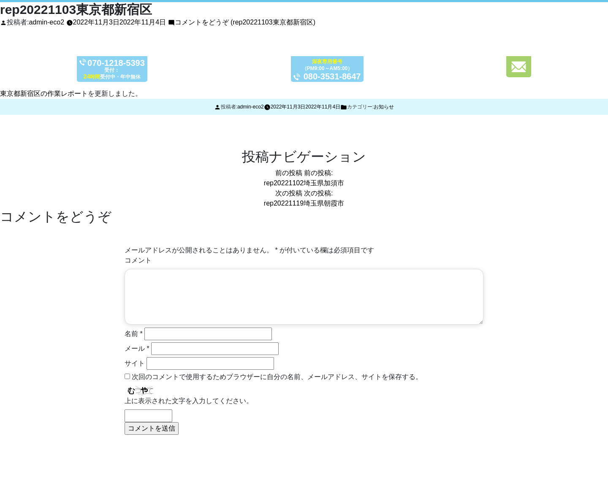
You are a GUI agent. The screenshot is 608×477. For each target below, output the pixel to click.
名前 (134, 333)
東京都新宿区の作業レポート (44, 93)
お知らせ (384, 107)
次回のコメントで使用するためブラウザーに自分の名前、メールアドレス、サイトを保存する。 (277, 376)
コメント (138, 260)
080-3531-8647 (338, 77)
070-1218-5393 (121, 64)
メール (137, 348)
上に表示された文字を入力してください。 (189, 400)
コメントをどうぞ (245, 22)
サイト (135, 363)
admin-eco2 (46, 22)
